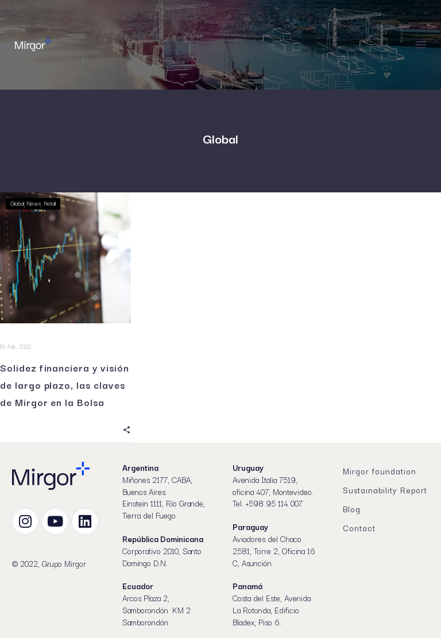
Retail (50, 203)
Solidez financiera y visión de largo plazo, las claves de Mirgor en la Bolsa (64, 384)
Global (17, 203)
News (34, 203)
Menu (421, 44)
